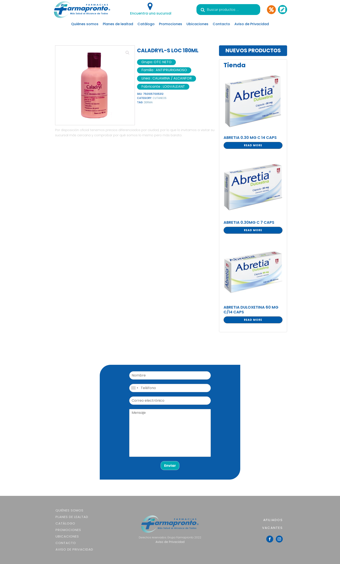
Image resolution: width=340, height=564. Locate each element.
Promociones (170, 23)
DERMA (148, 102)
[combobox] (134, 388)
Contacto (221, 23)
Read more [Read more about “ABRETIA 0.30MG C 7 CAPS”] (253, 230)
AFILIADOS (273, 520)
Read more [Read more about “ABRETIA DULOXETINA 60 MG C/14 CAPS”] (253, 320)
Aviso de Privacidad (251, 23)
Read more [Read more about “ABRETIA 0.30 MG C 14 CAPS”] (253, 145)
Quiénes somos (84, 23)
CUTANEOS (160, 98)
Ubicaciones (197, 23)
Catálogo (146, 23)
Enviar (170, 465)
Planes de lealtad (118, 23)
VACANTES (272, 527)
